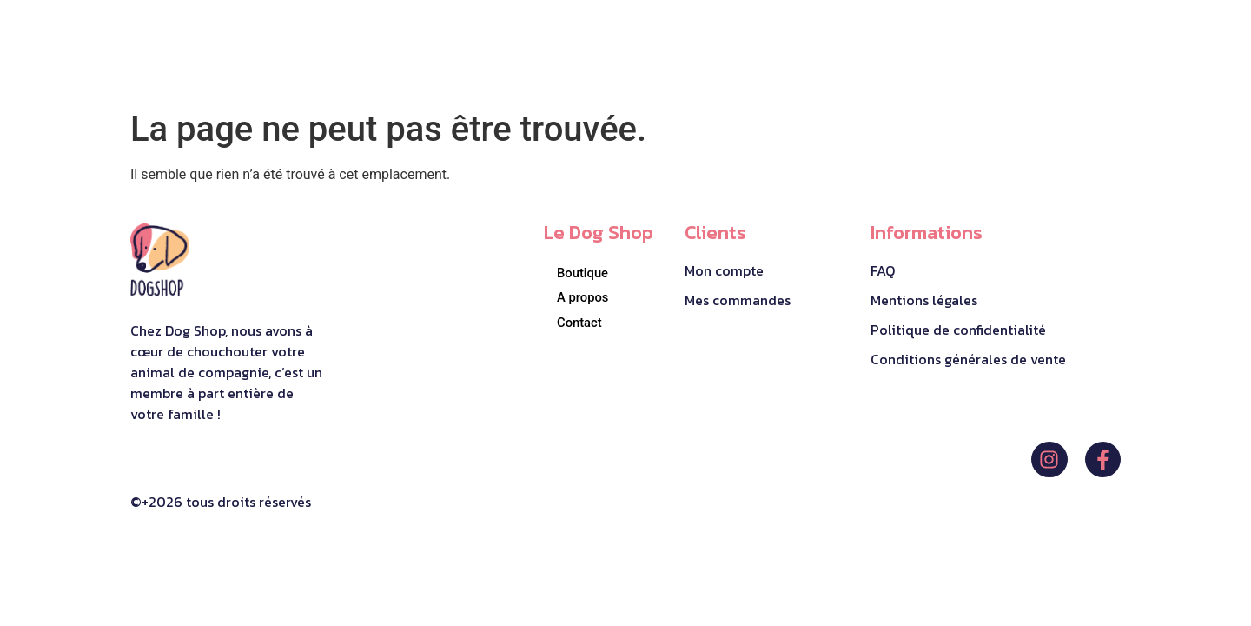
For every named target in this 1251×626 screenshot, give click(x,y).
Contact (580, 322)
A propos (583, 297)
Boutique (583, 272)
